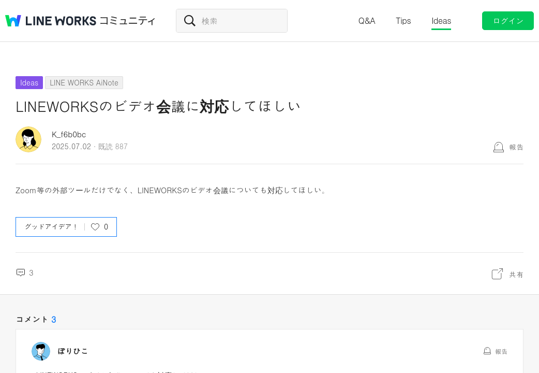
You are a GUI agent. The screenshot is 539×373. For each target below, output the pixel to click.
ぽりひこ (72, 351)
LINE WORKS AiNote (84, 82)
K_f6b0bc (69, 133)
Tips (403, 20)
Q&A (367, 20)
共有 (516, 274)
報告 (516, 146)
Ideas (441, 20)
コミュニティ (127, 20)
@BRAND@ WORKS (50, 20)
